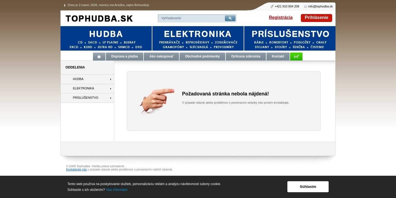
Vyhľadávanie (171, 18)
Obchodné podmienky (202, 56)
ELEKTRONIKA (83, 88)
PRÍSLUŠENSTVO (85, 97)
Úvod (99, 57)
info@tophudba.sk (320, 6)
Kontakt (278, 56)
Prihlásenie (316, 17)
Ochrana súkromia (245, 56)
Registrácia (281, 17)
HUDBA (78, 79)
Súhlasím (308, 187)
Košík (296, 57)
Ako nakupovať (161, 56)
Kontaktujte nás (76, 169)
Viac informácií (116, 190)
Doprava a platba (124, 56)
